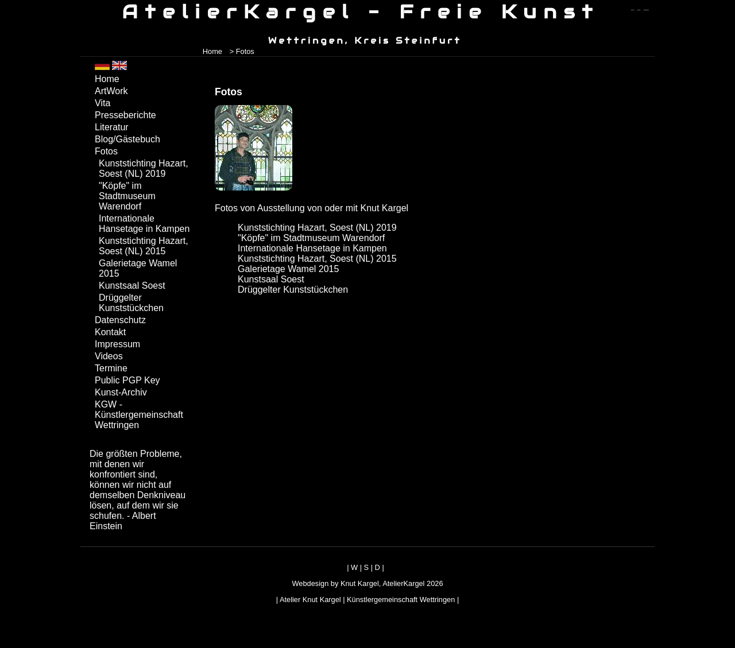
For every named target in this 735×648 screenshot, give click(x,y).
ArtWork (111, 91)
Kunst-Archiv (121, 392)
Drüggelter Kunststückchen (293, 289)
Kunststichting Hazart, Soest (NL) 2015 (317, 258)
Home (212, 51)
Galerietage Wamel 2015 (288, 269)
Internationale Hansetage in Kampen (312, 248)
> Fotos (242, 51)
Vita (102, 103)
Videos (109, 356)
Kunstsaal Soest (271, 279)
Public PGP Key (127, 380)
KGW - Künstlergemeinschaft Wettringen (139, 414)
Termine (111, 368)
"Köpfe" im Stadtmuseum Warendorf (311, 238)
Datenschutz (120, 320)
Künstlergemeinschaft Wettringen (401, 599)
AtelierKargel (403, 583)
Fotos (106, 151)
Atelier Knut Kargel (310, 599)
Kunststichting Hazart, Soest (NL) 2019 (317, 227)
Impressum (117, 344)
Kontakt (110, 332)
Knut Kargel (360, 583)
